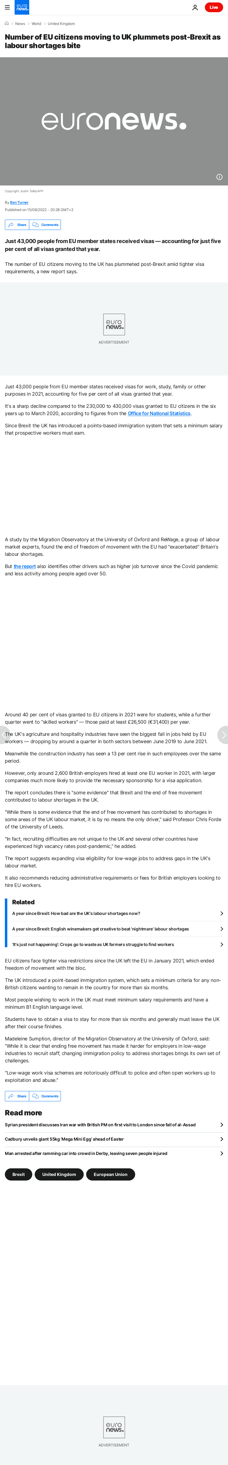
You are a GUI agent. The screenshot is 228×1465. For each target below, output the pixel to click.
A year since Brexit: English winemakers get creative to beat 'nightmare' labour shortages (100, 928)
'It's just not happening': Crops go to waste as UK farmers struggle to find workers (93, 944)
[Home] (7, 23)
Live (214, 7)
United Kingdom (61, 24)
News (20, 24)
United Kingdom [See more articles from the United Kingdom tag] (59, 1174)
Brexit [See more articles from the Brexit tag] (18, 1174)
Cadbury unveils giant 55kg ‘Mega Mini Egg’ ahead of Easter (64, 1139)
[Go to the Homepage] (22, 7)
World (36, 24)
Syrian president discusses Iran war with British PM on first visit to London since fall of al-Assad (100, 1124)
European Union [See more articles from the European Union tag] (111, 1174)
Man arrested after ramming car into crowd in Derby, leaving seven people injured (86, 1153)
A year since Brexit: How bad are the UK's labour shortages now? (76, 913)
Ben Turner (19, 202)
